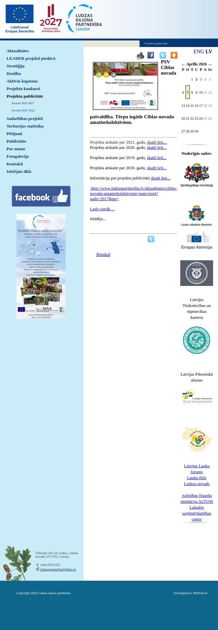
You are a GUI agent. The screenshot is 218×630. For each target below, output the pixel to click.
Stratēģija (16, 65)
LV (209, 51)
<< (183, 64)
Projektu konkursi (23, 88)
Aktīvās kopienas (22, 81)
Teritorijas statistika (25, 126)
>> (209, 64)
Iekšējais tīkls (19, 171)
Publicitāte (16, 141)
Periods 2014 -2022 (23, 110)
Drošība (14, 73)
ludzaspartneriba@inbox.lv (58, 569)
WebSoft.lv (200, 593)
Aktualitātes (18, 50)
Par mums (16, 148)
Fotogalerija (18, 156)
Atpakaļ (103, 254)
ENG (198, 51)
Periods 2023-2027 (23, 103)
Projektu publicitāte (25, 96)
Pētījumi (14, 133)
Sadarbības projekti (25, 118)
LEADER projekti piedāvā (31, 58)
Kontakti (15, 163)
